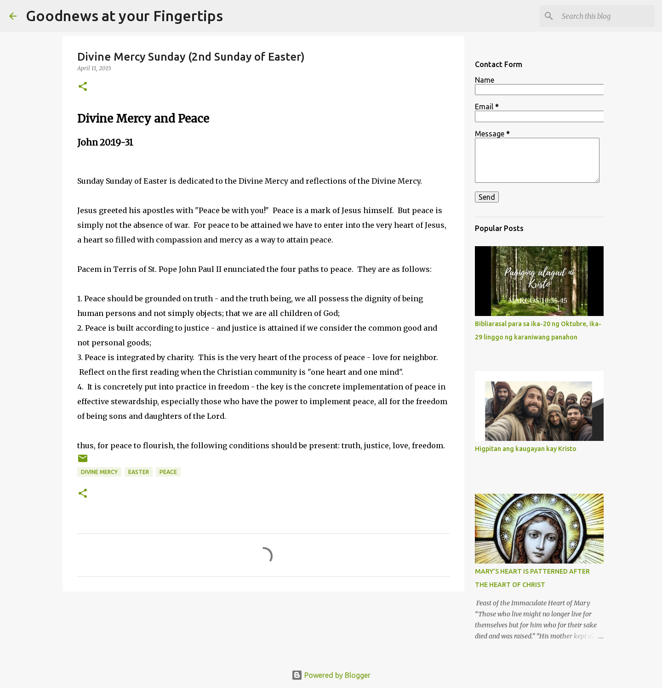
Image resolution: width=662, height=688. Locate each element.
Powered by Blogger (331, 675)
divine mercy (99, 472)
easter (138, 472)
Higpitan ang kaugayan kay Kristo (525, 448)
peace (168, 472)
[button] (82, 87)
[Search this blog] (606, 16)
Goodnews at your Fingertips (124, 15)
